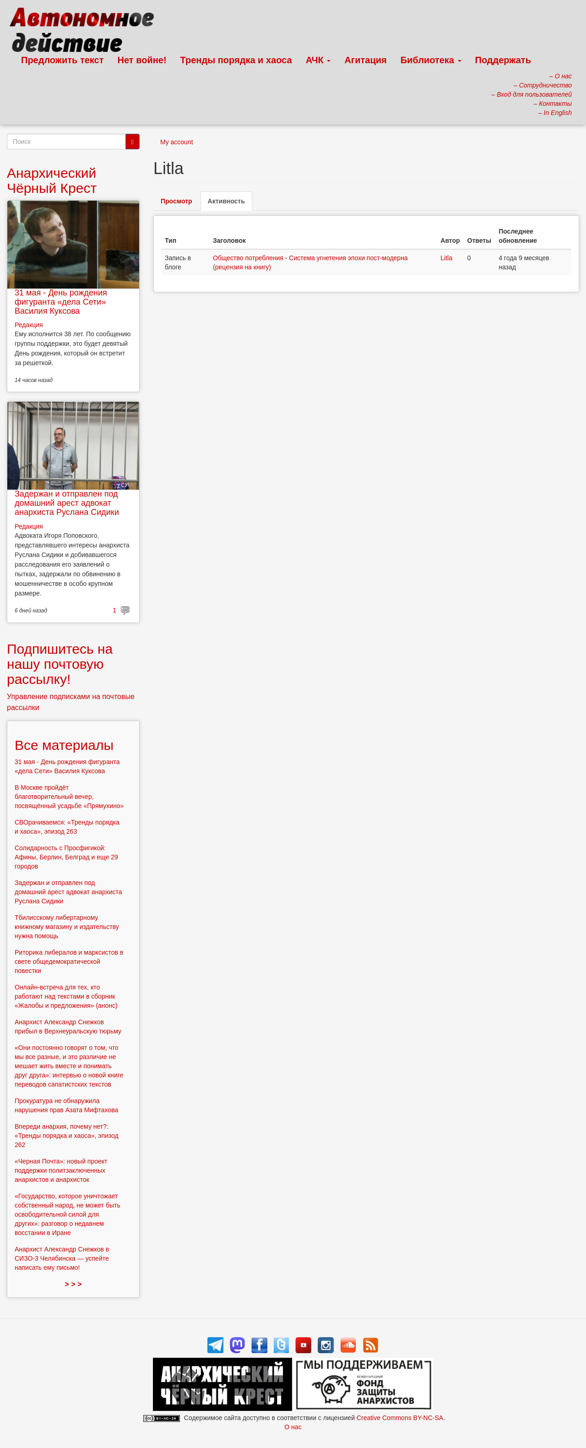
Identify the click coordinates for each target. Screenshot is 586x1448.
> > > (73, 1284)
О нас (292, 1427)
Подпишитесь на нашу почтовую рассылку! (60, 664)
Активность (230, 204)
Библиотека (431, 60)
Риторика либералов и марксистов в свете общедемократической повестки (69, 961)
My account (176, 142)
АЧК (318, 60)
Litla (446, 258)
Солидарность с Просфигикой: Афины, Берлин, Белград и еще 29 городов (66, 857)
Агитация (365, 60)
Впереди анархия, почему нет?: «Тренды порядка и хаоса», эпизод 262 (67, 1135)
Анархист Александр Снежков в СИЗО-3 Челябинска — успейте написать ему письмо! (62, 1258)
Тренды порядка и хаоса (236, 60)
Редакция (29, 324)
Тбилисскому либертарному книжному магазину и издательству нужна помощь (67, 927)
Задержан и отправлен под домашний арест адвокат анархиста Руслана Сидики (67, 503)
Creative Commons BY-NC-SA (400, 1417)
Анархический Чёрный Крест (52, 180)
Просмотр (176, 201)
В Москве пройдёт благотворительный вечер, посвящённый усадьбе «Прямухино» (69, 796)
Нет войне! (142, 60)
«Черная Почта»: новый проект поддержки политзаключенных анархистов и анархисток (61, 1170)
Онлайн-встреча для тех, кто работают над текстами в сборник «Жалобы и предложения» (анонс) (66, 996)
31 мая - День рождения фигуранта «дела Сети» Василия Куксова (61, 302)
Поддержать (503, 60)
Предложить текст (62, 60)
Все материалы (64, 745)
